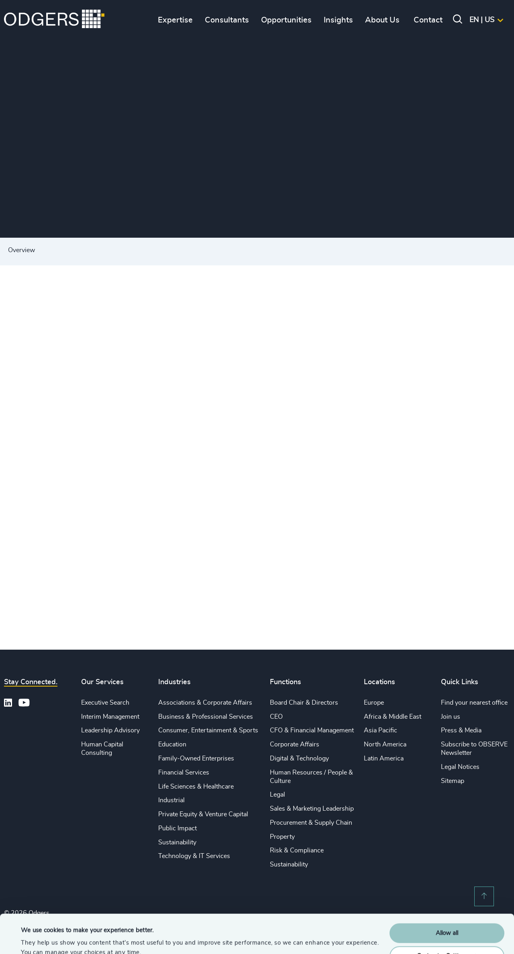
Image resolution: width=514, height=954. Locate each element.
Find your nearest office (474, 702)
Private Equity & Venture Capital (203, 814)
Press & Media (461, 730)
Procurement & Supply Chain (311, 822)
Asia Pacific (380, 730)
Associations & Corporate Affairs (205, 702)
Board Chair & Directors (304, 702)
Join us (450, 716)
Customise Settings (447, 919)
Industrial (171, 800)
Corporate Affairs (294, 744)
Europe (374, 702)
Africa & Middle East (392, 716)
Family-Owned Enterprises (196, 758)
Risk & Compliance (297, 850)
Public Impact (177, 828)
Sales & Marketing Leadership (312, 808)
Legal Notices (460, 767)
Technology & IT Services (194, 856)
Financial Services (183, 772)
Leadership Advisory (110, 730)
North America (385, 744)
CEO (276, 716)
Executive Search (105, 702)
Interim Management (110, 716)
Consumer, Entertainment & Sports (208, 730)
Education (172, 744)
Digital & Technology (299, 758)
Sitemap (452, 781)
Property (282, 837)
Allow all (447, 897)
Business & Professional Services (205, 716)
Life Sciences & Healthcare (196, 786)
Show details (38, 938)
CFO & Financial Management (312, 730)
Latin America (384, 758)
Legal (277, 794)
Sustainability (177, 842)
